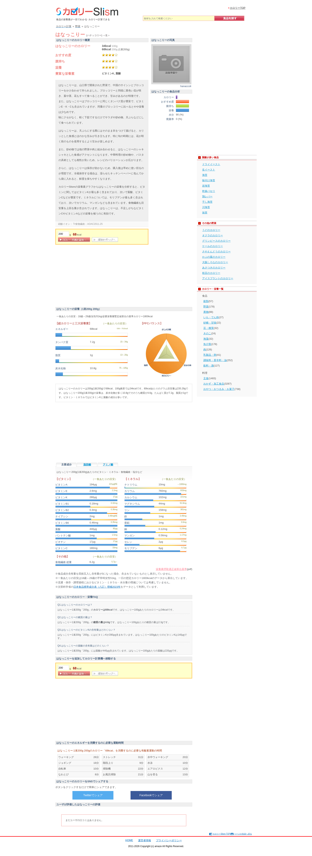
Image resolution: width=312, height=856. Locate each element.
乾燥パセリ (208, 191)
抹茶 (204, 212)
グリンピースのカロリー (216, 240)
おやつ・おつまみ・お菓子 (218, 389)
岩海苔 (206, 185)
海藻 (206, 338)
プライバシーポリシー (169, 840)
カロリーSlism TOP (221, 834)
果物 (206, 311)
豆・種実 (208, 328)
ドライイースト (211, 164)
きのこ (207, 333)
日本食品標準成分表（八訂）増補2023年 (97, 586)
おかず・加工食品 (213, 383)
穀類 (206, 301)
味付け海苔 (208, 180)
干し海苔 (207, 201)
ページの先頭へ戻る (243, 834)
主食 (206, 378)
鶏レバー (207, 196)
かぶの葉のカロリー (213, 256)
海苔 (204, 175)
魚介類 (207, 344)
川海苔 (206, 207)
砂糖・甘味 (209, 322)
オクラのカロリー (212, 235)
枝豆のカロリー (211, 272)
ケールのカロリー (212, 246)
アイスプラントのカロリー (217, 278)
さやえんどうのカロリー (216, 251)
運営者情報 (144, 840)
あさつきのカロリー (213, 267)
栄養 (58, 67)
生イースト (208, 169)
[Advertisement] (88, 276)
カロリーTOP (238, 7)
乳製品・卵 (209, 354)
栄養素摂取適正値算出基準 (171, 569)
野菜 (206, 306)
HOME (129, 840)
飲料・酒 (208, 365)
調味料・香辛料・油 (215, 360)
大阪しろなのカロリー (215, 262)
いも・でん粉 (211, 317)
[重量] (63, 233)
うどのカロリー (211, 230)
